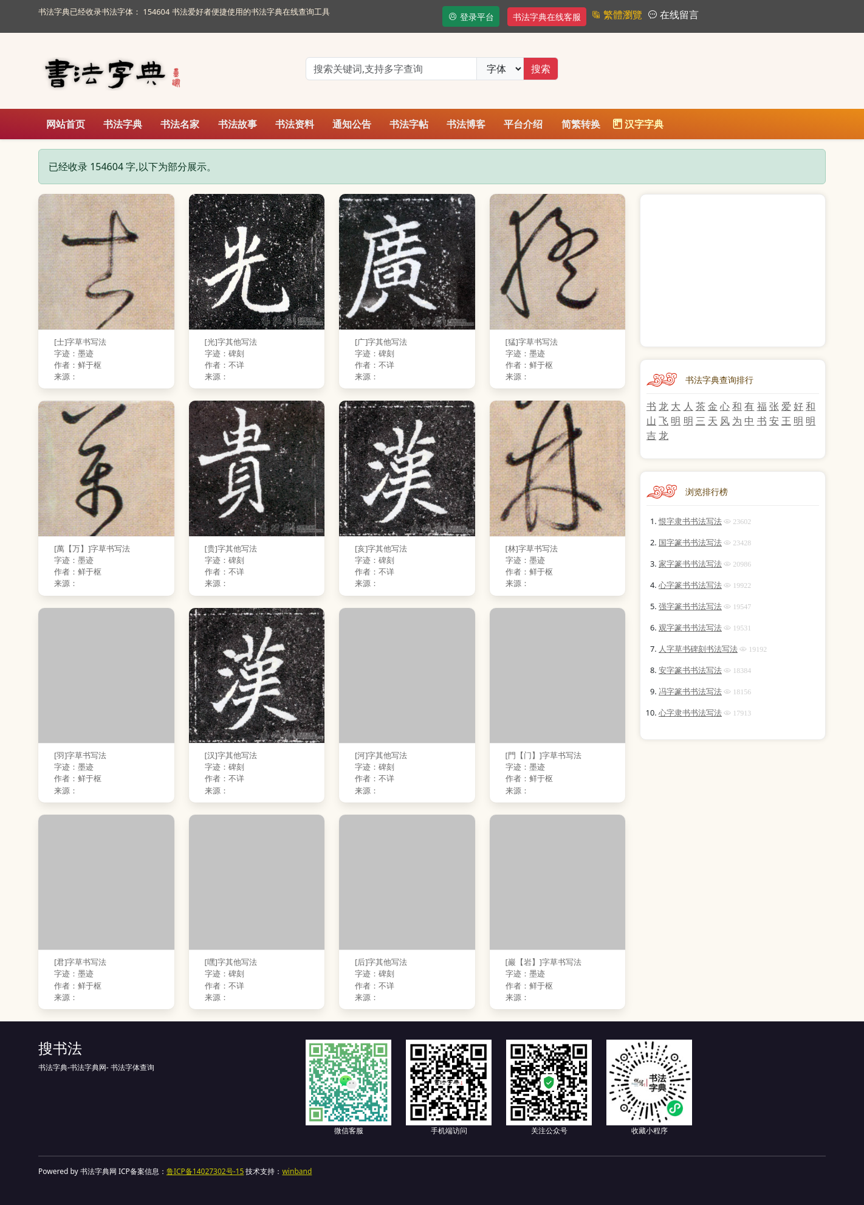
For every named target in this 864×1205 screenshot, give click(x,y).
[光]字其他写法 (231, 341)
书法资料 (294, 124)
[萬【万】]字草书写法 (92, 548)
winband (297, 1171)
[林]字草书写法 (532, 548)
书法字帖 (408, 124)
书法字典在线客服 (547, 16)
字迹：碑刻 (224, 353)
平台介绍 (523, 124)
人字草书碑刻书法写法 (698, 648)
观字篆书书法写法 (690, 627)
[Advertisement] (732, 271)
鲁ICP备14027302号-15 (205, 1171)
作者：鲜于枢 (77, 364)
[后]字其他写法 (381, 961)
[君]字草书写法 (80, 961)
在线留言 (678, 14)
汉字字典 (637, 124)
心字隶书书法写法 (690, 712)
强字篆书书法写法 (690, 606)
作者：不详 (224, 364)
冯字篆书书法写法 (690, 691)
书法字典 (122, 124)
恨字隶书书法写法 (690, 521)
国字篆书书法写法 (690, 542)
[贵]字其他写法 (231, 548)
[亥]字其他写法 (381, 548)
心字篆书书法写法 (690, 584)
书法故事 (237, 124)
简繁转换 (580, 124)
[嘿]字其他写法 (231, 961)
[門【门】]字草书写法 (543, 755)
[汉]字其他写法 (231, 755)
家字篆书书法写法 (690, 563)
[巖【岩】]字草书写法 (543, 961)
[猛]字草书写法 (532, 341)
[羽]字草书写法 (80, 755)
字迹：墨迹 (74, 353)
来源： (66, 376)
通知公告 (351, 124)
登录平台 (471, 16)
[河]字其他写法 (381, 755)
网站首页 (65, 124)
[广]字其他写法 (381, 341)
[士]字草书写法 (80, 341)
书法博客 (466, 124)
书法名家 (179, 124)
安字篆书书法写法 (690, 670)
